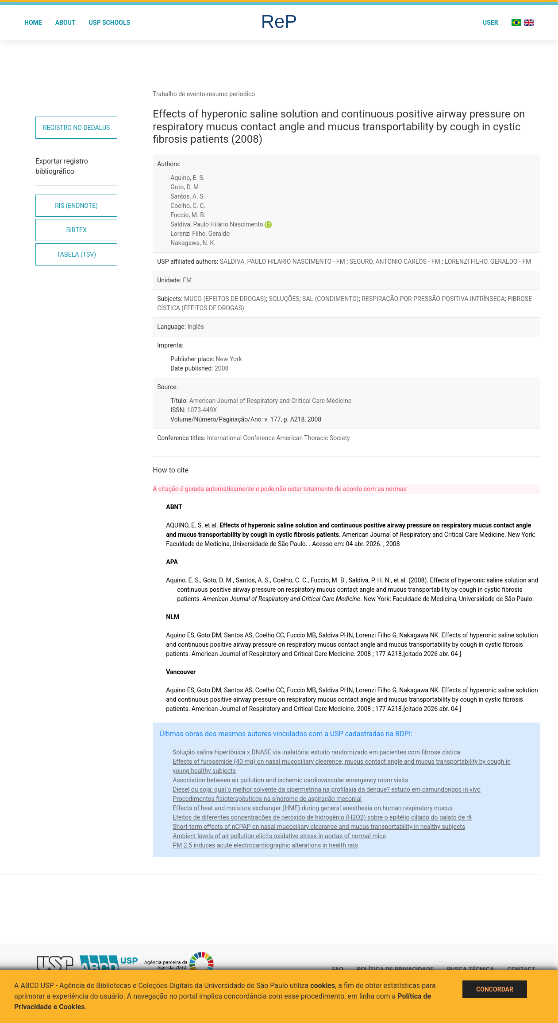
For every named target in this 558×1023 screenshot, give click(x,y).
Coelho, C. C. (187, 205)
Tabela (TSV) (76, 254)
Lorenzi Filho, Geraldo (200, 233)
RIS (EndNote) (76, 205)
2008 (221, 368)
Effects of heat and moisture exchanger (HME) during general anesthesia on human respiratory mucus (313, 808)
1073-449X (202, 410)
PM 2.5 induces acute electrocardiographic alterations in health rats (265, 845)
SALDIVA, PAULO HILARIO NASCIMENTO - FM (283, 261)
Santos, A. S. (187, 196)
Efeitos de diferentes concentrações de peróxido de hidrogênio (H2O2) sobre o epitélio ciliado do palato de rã (322, 817)
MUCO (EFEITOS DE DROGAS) (225, 298)
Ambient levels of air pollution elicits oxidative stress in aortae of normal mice (279, 835)
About (65, 22)
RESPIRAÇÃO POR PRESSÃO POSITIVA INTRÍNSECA (433, 298)
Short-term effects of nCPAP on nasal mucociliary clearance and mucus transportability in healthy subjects (319, 826)
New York (229, 359)
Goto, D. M (184, 187)
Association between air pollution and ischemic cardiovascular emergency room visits (290, 780)
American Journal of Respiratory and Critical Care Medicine (270, 400)
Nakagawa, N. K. (193, 242)
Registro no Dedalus (76, 127)
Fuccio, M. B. (187, 215)
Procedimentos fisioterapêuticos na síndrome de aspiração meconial (267, 798)
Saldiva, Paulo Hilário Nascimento (216, 224)
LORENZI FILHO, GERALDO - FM (488, 261)
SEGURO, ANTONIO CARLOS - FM (396, 261)
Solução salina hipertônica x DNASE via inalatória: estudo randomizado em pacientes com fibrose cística (316, 752)
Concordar (494, 989)
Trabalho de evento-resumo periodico (204, 94)
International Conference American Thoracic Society (278, 437)
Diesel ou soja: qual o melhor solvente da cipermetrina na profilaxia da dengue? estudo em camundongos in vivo (327, 789)
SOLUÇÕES (284, 298)
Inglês (195, 326)
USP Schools (110, 22)
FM (187, 280)
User (490, 22)
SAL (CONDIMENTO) (330, 298)
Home (33, 22)
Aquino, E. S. (187, 177)
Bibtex (76, 230)
